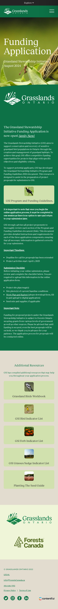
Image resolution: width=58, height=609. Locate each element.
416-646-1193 (9, 586)
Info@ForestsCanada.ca (14, 580)
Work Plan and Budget (17, 294)
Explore (29, 2)
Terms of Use (25, 590)
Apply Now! (27, 135)
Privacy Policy (10, 590)
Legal (7, 574)
